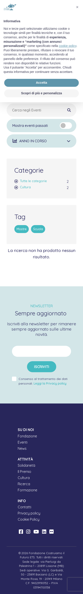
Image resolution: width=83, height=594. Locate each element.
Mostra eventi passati (30, 125)
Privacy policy (29, 513)
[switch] (66, 125)
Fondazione (27, 436)
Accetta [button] (41, 82)
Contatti (24, 507)
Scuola (38, 229)
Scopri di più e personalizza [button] (41, 93)
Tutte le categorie (33, 181)
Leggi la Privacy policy (50, 383)
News (22, 448)
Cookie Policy (28, 519)
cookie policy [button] (67, 46)
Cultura (25, 187)
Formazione (27, 490)
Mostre (22, 229)
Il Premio (24, 471)
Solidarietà (26, 465)
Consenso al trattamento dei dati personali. (43, 381)
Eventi (22, 442)
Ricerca (24, 484)
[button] (41, 141)
